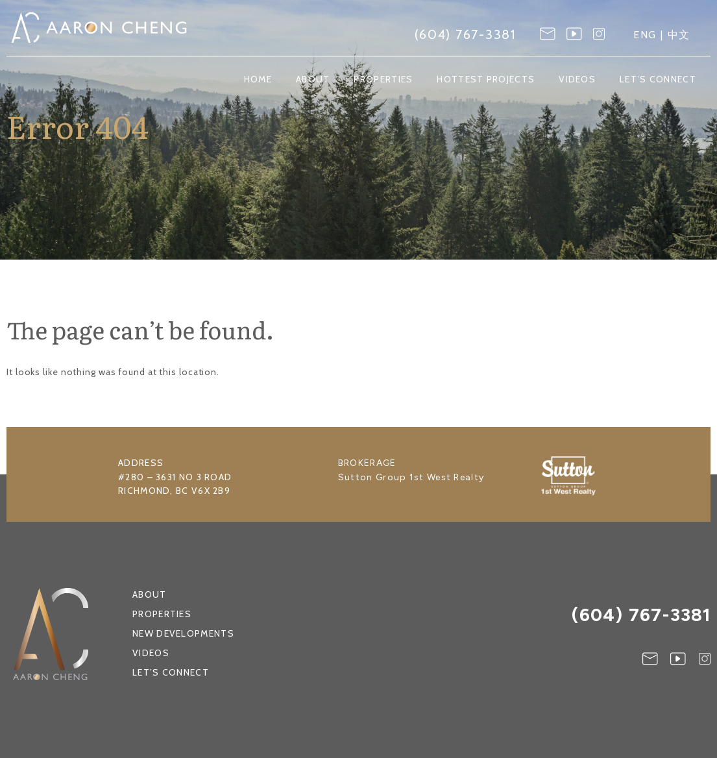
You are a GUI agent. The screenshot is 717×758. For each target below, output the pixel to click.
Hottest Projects (486, 79)
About (313, 79)
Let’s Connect (658, 79)
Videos (577, 79)
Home (258, 79)
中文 (679, 35)
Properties (383, 79)
